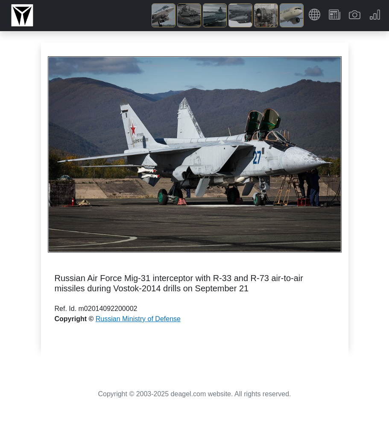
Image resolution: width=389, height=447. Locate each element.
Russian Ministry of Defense (138, 318)
